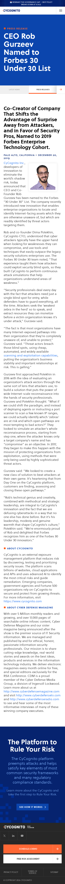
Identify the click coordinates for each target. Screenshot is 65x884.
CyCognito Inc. (14, 163)
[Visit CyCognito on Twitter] (4, 835)
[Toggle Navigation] (60, 10)
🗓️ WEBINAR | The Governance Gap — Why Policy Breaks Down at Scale (31, 3)
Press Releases (43, 89)
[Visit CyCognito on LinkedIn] (13, 835)
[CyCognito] (11, 10)
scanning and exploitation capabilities (30, 355)
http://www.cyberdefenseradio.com (34, 699)
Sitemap (54, 872)
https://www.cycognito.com (23, 601)
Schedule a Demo (28, 849)
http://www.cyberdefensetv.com (38, 695)
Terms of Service (32, 872)
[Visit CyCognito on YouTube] (22, 835)
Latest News (14, 89)
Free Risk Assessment (28, 859)
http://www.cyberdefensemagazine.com (31, 691)
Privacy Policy (11, 872)
